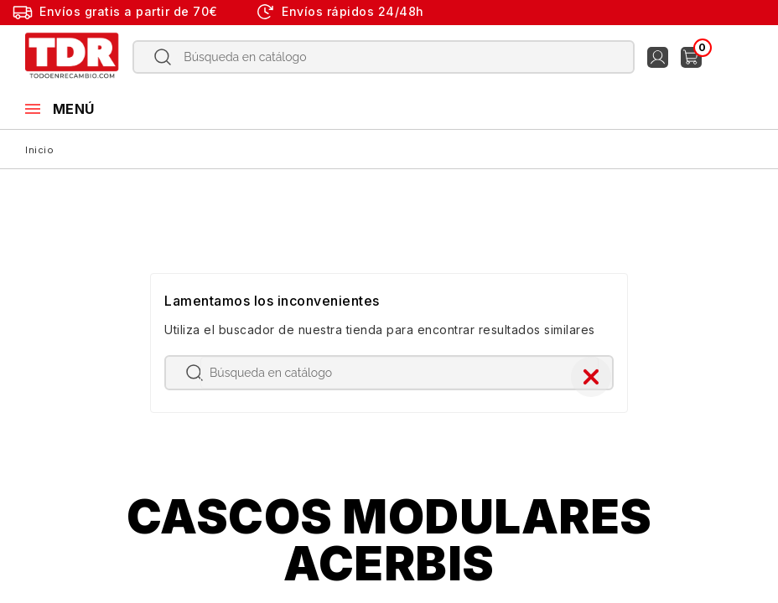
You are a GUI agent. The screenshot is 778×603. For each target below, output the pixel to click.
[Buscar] (384, 57)
